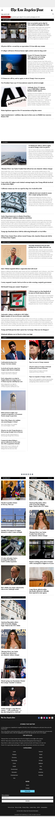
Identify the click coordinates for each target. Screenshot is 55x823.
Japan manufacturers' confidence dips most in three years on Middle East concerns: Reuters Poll (26, 115)
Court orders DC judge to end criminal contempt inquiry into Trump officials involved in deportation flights (27, 183)
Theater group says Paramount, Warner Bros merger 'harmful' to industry (13, 681)
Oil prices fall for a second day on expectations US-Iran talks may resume (23, 46)
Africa (40, 769)
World (40, 754)
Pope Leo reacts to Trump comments (39, 362)
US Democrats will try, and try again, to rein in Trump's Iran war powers (23, 78)
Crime (14, 763)
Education (14, 772)
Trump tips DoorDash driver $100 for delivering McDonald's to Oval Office (23, 231)
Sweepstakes (44, 807)
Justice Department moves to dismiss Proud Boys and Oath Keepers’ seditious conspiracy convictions (16, 217)
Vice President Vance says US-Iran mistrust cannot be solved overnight (22, 83)
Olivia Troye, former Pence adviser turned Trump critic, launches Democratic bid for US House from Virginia (26, 236)
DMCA (38, 807)
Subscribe (27, 791)
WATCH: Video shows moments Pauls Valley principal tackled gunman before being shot (21, 740)
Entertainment (14, 775)
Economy (14, 757)
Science (41, 751)
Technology (14, 760)
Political (14, 754)
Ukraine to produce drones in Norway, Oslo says (9, 503)
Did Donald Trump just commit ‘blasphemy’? (14, 287)
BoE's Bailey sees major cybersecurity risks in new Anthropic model (12, 588)
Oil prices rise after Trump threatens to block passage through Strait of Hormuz (12, 431)
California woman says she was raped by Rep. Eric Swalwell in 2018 (21, 188)
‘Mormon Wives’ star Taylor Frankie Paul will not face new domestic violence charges (26, 168)
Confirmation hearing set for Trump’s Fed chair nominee (9, 363)
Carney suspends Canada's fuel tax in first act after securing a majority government (26, 282)
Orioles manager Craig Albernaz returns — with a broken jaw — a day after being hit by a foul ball (11, 710)
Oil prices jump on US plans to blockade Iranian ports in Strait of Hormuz (40, 367)
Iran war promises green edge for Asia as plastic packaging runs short (25, 17)
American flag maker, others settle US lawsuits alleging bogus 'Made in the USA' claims (38, 504)
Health (14, 766)
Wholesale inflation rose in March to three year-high (16, 334)
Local (14, 751)
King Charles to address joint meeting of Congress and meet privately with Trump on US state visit (23, 742)
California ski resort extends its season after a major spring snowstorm (40, 194)
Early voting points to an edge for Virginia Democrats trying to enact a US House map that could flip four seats (12, 380)
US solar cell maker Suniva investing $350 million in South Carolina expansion (9, 559)
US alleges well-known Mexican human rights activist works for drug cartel (23, 51)
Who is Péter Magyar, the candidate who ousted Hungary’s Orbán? (10, 421)
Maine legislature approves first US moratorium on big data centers (21, 110)
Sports (40, 757)
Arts (14, 778)
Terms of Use (11, 807)
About (27, 785)
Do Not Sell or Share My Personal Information (27, 810)
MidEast (41, 763)
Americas (40, 772)
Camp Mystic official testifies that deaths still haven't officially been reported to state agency (39, 591)
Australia (41, 775)
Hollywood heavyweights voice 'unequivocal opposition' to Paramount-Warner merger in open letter (12, 414)
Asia (41, 766)
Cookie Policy (33, 807)
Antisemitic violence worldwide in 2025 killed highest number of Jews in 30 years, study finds (15, 315)
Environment (14, 769)
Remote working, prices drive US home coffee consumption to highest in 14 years (41, 562)
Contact (27, 788)
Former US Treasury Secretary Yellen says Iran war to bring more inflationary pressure (37, 56)
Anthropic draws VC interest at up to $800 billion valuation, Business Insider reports (37, 89)
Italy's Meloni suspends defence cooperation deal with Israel (19, 268)
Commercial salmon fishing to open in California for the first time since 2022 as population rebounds (10, 442)
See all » (50, 142)
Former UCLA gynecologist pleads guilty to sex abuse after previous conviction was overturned (22, 745)
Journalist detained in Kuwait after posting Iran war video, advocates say (40, 246)
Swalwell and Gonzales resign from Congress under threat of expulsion (10, 369)
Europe (41, 760)
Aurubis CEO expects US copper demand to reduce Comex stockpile (11, 531)
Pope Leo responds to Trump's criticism (40, 376)
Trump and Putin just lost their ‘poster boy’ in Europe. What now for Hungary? (25, 330)
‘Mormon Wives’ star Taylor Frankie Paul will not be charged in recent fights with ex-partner (22, 738)
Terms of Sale (18, 807)
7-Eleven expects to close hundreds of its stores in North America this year (40, 292)
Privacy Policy (25, 807)
